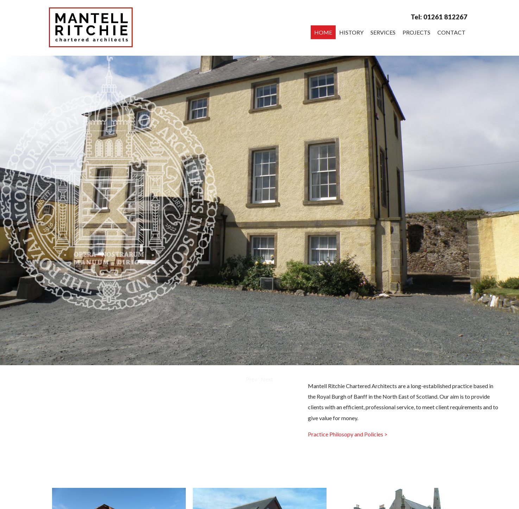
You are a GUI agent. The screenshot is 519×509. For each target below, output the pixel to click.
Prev (251, 379)
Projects (416, 32)
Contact (451, 32)
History (351, 32)
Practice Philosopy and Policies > (347, 434)
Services (383, 32)
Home (323, 32)
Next (267, 379)
